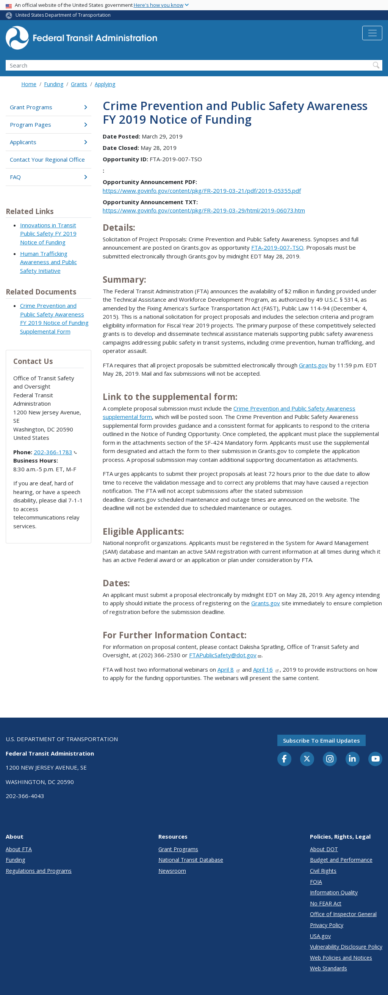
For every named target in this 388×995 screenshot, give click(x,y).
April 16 (266, 669)
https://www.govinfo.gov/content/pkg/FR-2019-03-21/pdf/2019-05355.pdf (202, 190)
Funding (53, 84)
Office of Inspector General (343, 914)
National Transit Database (190, 859)
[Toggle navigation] (372, 33)
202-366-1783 (55, 452)
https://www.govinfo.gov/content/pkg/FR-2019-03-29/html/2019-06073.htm (204, 210)
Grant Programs (48, 107)
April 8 (229, 669)
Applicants (48, 142)
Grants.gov (313, 365)
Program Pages (48, 124)
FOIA (316, 881)
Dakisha (249, 646)
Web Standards (328, 968)
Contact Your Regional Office (47, 159)
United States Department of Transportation (63, 15)
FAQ (48, 177)
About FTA (19, 849)
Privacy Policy (326, 925)
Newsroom (172, 870)
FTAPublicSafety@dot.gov (225, 655)
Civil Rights (323, 870)
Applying (105, 84)
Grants (79, 84)
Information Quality (334, 892)
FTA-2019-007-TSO (277, 247)
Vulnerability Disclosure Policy (346, 946)
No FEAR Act (325, 903)
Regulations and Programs (39, 870)
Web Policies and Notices (341, 957)
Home (28, 84)
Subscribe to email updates (321, 740)
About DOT (324, 849)
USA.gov (320, 936)
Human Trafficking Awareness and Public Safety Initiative (48, 262)
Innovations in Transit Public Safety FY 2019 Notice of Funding (48, 233)
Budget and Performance (341, 859)
